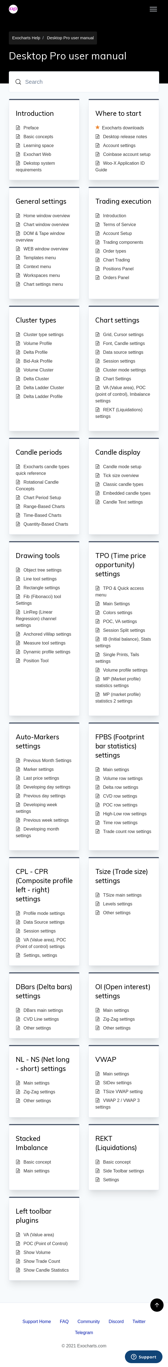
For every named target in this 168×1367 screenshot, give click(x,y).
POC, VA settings (116, 621)
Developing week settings (36, 808)
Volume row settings (119, 778)
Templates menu (36, 257)
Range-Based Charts (40, 506)
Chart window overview (42, 224)
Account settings (115, 145)
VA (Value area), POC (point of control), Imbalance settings (122, 394)
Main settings (112, 769)
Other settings (113, 912)
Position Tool (32, 660)
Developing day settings (43, 787)
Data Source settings (40, 922)
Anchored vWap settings (43, 634)
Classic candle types (119, 484)
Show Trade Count (38, 1261)
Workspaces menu (38, 275)
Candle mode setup (118, 466)
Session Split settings (120, 630)
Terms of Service (115, 224)
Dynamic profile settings (43, 652)
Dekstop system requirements (35, 166)
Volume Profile (34, 343)
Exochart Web (33, 154)
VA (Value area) (35, 1234)
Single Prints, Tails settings (117, 658)
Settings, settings (36, 955)
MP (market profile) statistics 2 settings (118, 697)
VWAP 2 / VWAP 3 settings (117, 1103)
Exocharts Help (26, 37)
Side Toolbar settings (119, 1171)
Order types (110, 251)
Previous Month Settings (43, 760)
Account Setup (113, 233)
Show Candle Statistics (42, 1270)
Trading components (119, 242)
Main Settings (112, 603)
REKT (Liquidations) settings (119, 413)
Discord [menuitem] (116, 1321)
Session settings (115, 361)
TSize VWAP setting (119, 1091)
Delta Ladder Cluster (40, 387)
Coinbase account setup (123, 154)
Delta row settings (116, 787)
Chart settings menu (39, 284)
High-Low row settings (120, 813)
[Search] (84, 82)
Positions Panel (114, 268)
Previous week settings (42, 820)
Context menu (33, 266)
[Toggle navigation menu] (153, 9)
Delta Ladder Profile (39, 396)
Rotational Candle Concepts (37, 485)
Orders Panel (112, 277)
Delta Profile (32, 352)
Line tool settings (36, 579)
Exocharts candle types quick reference (42, 470)
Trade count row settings (123, 831)
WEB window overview (42, 249)
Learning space (35, 145)
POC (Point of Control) (42, 1243)
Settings (107, 1179)
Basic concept (33, 1162)
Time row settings (116, 822)
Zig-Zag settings (115, 1019)
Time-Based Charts (38, 515)
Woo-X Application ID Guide (120, 166)
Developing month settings (37, 832)
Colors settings (113, 612)
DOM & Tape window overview (40, 236)
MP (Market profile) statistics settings (118, 682)
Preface (27, 127)
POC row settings (116, 805)
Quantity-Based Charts (42, 524)
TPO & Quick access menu (119, 591)
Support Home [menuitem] (36, 1321)
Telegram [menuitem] (84, 1332)
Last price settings (37, 778)
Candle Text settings (119, 502)
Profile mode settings (40, 913)
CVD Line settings (37, 1019)
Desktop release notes (121, 136)
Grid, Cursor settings (119, 334)
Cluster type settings (40, 334)
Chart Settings (113, 378)
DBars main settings (39, 1010)
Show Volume (33, 1252)
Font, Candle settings (120, 343)
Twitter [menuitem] (139, 1321)
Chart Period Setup (38, 497)
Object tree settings (39, 570)
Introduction (110, 215)
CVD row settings (116, 796)
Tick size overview (117, 475)
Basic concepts (34, 136)
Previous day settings (40, 796)
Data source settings (119, 352)
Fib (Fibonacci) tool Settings (38, 600)
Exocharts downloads (119, 127)
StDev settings (113, 1082)
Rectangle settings (38, 587)
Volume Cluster (35, 370)
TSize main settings (118, 895)
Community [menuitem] (88, 1321)
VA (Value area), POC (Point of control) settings (41, 943)
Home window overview (43, 215)
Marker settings (35, 769)
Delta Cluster (32, 378)
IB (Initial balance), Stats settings (123, 642)
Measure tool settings (40, 643)
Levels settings (113, 904)
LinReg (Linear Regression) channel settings (36, 619)
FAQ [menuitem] (64, 1321)
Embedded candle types (123, 493)
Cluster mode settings (120, 370)
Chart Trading (112, 260)
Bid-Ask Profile (34, 361)
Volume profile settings (121, 670)
